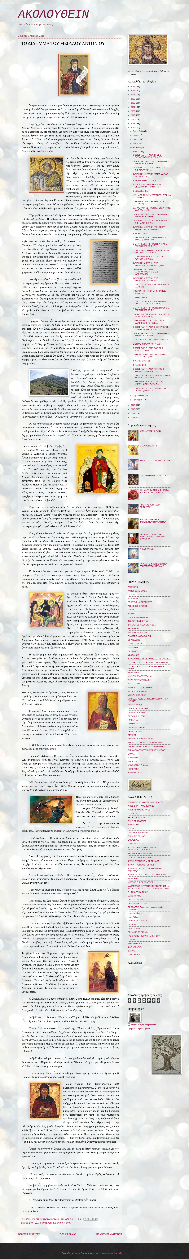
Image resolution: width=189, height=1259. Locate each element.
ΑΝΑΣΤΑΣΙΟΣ (134, 813)
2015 (133, 127)
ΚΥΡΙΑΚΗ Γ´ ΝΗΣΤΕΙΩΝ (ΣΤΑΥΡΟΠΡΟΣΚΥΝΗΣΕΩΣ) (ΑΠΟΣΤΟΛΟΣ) (146, 271)
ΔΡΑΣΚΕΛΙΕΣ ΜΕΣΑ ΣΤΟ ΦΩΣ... (142, 625)
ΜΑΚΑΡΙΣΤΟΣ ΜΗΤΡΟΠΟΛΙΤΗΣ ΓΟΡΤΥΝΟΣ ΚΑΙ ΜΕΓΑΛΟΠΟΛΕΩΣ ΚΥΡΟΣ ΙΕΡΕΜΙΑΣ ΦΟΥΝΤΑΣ (149, 887)
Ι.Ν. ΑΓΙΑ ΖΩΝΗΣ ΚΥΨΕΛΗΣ (140, 857)
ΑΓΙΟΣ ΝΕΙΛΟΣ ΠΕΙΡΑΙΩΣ (139, 810)
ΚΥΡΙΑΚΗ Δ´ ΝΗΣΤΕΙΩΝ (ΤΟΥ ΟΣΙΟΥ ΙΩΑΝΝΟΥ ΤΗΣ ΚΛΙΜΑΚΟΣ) (149, 228)
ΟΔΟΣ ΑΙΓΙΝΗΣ (134, 896)
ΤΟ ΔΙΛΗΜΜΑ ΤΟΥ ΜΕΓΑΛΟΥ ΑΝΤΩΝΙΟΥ (150, 340)
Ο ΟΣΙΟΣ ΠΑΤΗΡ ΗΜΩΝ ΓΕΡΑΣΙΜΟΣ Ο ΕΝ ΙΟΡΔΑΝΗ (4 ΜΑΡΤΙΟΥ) (151, 376)
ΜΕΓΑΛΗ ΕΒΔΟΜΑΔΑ (137, 691)
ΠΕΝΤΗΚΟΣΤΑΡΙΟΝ (136, 712)
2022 (133, 103)
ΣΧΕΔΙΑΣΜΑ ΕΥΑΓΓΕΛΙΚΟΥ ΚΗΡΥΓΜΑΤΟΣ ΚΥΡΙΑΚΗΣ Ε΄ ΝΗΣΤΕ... (151, 162)
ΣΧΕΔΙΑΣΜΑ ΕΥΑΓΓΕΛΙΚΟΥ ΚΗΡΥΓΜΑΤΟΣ (146, 750)
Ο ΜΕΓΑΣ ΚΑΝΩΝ (140, 191)
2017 (133, 123)
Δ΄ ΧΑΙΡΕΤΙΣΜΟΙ (140, 233)
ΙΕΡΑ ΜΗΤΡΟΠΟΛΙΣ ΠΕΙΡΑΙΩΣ (141, 865)
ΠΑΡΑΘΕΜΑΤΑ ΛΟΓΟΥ (137, 921)
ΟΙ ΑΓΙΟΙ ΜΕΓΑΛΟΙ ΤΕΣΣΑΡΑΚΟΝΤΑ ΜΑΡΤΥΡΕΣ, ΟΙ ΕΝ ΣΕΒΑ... (148, 321)
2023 (133, 99)
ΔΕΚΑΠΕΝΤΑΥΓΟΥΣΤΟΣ (138, 617)
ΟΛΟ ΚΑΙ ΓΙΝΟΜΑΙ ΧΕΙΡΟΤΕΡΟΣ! (154, 475)
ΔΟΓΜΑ (131, 829)
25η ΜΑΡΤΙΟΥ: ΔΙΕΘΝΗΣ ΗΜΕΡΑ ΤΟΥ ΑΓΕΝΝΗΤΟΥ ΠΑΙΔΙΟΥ (154, 491)
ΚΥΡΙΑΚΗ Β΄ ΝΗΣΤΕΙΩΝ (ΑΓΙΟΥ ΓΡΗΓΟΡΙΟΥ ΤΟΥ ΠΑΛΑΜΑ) (153, 565)
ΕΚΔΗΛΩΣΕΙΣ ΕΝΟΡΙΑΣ (138, 632)
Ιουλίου (136, 135)
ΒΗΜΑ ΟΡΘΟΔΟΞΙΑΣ (137, 821)
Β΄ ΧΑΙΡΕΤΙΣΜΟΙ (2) (141, 361)
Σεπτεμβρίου (138, 131)
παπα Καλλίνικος (135, 913)
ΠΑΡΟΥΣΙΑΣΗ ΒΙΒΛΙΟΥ (138, 709)
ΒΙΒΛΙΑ (131, 610)
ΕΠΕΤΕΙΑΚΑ (133, 647)
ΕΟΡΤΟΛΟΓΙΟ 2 (135, 644)
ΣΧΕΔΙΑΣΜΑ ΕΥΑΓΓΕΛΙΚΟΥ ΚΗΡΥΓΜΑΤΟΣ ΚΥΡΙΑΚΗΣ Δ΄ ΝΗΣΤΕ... (151, 215)
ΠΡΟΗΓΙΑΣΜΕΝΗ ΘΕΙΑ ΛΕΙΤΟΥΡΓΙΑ (150, 506)
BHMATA (132, 951)
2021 (133, 107)
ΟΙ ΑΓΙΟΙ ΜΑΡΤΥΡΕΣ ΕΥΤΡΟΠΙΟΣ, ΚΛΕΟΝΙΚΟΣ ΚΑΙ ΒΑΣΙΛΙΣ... (148, 383)
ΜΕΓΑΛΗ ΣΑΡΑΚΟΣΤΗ (137, 695)
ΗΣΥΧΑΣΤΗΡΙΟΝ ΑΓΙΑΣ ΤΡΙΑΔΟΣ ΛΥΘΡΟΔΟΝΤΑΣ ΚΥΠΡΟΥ (142, 848)
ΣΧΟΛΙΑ (131, 754)
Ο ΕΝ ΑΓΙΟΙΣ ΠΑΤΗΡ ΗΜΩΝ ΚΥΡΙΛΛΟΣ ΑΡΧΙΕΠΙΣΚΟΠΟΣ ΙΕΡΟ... (150, 245)
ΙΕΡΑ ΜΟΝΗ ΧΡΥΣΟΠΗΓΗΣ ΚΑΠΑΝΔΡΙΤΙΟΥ (147, 875)
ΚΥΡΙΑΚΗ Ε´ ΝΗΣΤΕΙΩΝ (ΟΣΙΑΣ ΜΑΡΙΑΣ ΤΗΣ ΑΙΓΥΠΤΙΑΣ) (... (150, 169)
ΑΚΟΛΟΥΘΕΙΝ (53, 14)
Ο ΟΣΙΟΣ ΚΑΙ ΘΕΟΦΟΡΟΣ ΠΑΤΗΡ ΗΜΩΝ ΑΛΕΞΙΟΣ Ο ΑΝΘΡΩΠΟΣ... (151, 251)
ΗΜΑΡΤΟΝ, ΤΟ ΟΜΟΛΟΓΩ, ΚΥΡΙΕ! (155, 460)
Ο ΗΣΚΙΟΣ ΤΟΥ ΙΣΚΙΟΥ (138, 892)
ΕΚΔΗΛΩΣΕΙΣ (134, 628)
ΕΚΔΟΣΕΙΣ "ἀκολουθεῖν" (138, 832)
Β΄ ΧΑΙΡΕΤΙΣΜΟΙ (140, 365)
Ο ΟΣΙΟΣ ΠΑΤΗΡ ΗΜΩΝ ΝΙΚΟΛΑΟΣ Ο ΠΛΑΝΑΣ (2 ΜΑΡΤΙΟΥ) (149, 389)
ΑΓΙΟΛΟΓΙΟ (133, 587)
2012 (133, 413)
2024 (133, 95)
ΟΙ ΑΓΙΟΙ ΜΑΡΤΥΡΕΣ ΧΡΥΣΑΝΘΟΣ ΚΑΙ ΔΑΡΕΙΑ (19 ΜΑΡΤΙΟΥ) (150, 238)
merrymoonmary (106, 1253)
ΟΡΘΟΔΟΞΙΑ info (135, 900)
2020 (133, 111)
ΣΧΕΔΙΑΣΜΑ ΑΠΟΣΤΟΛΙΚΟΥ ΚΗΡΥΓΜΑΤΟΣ (147, 746)
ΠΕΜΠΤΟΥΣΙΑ (134, 928)
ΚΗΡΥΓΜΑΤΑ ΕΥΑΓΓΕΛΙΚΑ (139, 680)
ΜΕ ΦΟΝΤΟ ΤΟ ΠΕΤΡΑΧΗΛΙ (140, 687)
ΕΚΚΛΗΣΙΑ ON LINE (136, 836)
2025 (133, 90)
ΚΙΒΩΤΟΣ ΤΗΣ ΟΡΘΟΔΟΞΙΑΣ (140, 882)
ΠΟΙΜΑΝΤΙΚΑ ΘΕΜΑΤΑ (138, 724)
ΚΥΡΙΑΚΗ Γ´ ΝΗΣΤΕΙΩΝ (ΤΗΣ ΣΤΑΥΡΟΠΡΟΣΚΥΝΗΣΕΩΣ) (145, 279)
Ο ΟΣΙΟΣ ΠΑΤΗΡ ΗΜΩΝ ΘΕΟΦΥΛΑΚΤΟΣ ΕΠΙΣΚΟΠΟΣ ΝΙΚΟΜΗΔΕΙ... (150, 328)
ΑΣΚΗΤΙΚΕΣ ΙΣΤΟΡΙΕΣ (137, 606)
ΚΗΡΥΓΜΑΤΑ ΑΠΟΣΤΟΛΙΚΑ (140, 676)
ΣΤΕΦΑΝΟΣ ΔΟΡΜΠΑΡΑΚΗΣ (140, 739)
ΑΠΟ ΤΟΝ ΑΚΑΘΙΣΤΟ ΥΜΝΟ (145, 180)
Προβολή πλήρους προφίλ (139, 1028)
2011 (133, 417)
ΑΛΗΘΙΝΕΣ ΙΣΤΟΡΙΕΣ (137, 591)
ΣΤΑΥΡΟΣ (132, 735)
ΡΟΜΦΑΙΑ (132, 939)
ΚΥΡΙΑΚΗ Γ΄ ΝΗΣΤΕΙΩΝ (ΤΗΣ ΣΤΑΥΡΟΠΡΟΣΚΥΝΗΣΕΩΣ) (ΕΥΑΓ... (149, 264)
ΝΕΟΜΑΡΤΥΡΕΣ (135, 705)
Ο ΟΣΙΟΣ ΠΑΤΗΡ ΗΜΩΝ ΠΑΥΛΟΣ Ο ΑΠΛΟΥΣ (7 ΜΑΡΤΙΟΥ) (148, 349)
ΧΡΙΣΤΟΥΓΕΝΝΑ (135, 773)
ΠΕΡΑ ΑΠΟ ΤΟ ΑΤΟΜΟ (138, 932)
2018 (133, 119)
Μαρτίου (137, 151)
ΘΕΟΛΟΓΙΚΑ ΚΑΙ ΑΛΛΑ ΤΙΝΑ (140, 853)
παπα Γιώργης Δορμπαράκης (144, 1025)
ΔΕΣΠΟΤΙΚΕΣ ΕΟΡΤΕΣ (138, 621)
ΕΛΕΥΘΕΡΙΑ (133, 840)
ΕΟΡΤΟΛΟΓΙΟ (134, 640)
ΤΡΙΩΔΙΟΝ (132, 761)
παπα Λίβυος (133, 917)
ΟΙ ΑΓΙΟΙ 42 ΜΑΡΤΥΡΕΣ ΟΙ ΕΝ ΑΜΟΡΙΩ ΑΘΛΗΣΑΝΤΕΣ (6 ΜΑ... (150, 355)
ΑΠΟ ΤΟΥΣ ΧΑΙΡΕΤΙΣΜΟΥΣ (140, 602)
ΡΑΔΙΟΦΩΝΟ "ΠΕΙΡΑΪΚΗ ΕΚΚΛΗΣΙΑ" (144, 936)
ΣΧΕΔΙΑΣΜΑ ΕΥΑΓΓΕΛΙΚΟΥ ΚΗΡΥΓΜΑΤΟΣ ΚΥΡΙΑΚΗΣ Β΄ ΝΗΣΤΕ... (151, 334)
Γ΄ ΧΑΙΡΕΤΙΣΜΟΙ (140, 297)
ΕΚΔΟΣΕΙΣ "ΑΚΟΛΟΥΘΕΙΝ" (139, 636)
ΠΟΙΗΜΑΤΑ (133, 720)
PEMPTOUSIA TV (135, 955)
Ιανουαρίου (138, 400)
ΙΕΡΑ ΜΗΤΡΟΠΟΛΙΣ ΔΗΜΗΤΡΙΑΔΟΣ (143, 861)
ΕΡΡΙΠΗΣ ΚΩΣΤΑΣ (136, 844)
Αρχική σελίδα (68, 1233)
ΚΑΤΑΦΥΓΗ (133, 878)
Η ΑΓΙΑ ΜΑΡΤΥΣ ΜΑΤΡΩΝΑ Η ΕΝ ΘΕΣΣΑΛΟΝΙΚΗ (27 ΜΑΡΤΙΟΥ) (147, 185)
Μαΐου (136, 143)
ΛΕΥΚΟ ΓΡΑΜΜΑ (135, 684)
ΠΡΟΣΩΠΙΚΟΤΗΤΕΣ (136, 727)
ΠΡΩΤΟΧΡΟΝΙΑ (135, 731)
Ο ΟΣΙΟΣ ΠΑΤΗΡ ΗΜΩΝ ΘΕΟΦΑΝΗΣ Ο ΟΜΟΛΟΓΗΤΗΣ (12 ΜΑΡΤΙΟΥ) (150, 302)
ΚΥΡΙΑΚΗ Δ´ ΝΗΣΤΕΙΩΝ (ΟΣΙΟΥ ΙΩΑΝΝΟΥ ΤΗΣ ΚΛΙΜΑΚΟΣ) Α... (151, 222)
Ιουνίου (136, 139)
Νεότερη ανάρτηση (29, 1233)
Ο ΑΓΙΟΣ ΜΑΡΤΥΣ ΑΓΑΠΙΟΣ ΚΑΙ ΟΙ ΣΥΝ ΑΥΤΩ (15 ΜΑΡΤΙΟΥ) (150, 258)
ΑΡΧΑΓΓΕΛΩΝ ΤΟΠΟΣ (138, 817)
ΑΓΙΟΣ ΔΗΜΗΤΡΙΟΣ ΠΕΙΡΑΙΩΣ (141, 806)
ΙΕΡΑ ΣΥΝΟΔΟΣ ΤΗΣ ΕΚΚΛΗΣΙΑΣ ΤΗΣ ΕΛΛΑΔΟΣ (149, 659)
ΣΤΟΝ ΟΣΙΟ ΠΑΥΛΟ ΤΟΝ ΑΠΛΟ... (147, 344)
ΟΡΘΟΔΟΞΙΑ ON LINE (137, 903)
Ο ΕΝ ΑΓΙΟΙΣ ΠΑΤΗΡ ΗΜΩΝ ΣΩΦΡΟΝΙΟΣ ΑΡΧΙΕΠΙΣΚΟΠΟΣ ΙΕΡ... (151, 309)
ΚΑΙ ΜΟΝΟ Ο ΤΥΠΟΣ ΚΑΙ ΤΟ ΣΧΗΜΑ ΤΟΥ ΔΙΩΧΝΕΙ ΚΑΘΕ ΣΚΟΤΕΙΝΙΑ (152, 536)
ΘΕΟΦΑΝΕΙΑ (133, 655)
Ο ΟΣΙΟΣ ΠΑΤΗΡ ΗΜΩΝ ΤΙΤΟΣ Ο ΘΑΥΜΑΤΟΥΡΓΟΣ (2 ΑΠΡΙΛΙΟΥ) (147, 156)
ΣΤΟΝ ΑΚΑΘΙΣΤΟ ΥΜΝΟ (150, 431)
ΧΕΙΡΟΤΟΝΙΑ (133, 769)
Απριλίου (137, 147)
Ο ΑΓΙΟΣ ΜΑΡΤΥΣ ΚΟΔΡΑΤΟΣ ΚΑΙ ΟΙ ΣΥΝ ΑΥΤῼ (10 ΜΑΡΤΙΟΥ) (151, 315)
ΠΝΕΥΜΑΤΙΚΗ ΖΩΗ (136, 716)
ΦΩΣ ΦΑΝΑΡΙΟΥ (135, 947)
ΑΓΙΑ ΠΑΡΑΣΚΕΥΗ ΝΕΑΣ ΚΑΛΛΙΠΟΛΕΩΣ (145, 802)
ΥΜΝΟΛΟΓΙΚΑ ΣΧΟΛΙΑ (138, 765)
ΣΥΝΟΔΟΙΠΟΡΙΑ (135, 943)
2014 (133, 405)
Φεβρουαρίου (139, 396)
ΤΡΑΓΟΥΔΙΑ (133, 758)
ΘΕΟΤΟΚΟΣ (133, 651)
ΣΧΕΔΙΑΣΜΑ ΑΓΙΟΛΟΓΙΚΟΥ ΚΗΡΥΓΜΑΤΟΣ (146, 742)
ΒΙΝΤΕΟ (131, 613)
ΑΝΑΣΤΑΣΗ (133, 598)
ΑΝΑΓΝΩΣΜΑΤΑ (135, 594)
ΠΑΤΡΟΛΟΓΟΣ (134, 924)
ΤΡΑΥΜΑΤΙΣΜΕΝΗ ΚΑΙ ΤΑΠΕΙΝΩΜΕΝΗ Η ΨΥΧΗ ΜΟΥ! (153, 520)
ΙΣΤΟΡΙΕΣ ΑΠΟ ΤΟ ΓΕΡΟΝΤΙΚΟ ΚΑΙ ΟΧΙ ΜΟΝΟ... (49, 1223)
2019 (133, 115)
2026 (133, 86)
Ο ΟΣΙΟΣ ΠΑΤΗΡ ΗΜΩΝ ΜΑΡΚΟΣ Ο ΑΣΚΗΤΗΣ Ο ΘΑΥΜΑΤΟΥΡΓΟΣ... (148, 370)
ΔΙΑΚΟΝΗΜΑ (133, 825)
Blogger (123, 1253)
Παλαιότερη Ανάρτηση (109, 1233)
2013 (133, 409)
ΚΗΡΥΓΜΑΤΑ (133, 672)
